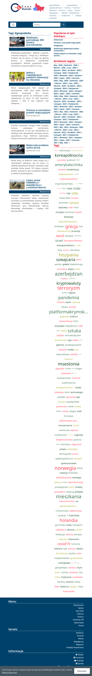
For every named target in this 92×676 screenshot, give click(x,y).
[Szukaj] (46, 25)
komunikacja (66, 321)
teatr (70, 207)
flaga (73, 368)
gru (73, 373)
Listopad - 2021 (60, 135)
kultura (74, 316)
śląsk (69, 188)
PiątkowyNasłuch (69, 178)
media (70, 349)
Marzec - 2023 (61, 114)
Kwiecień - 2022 (76, 127)
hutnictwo (74, 515)
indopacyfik (76, 174)
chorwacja (59, 188)
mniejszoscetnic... (65, 387)
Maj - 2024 (64, 96)
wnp (60, 250)
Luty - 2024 (73, 99)
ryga (72, 562)
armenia (78, 160)
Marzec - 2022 (61, 130)
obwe (75, 340)
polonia (66, 250)
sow (74, 193)
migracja (62, 539)
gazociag (70, 396)
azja (69, 340)
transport (77, 524)
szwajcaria (65, 259)
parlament (61, 406)
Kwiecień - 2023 (76, 112)
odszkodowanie (78, 235)
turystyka (59, 325)
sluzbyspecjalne (73, 344)
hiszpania (68, 254)
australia (72, 278)
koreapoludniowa (73, 240)
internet (76, 377)
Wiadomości (79, 605)
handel (72, 306)
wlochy (69, 534)
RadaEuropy (76, 264)
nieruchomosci (67, 501)
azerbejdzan (68, 273)
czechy (64, 572)
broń (78, 259)
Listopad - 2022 (60, 119)
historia (58, 548)
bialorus (64, 586)
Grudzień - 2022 (74, 117)
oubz (77, 268)
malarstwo (64, 197)
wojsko (73, 586)
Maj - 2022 (64, 127)
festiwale (68, 216)
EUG (76, 321)
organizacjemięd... (64, 183)
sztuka (74, 330)
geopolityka (61, 567)
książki (78, 212)
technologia (76, 392)
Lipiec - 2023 (65, 109)
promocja (62, 193)
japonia (60, 344)
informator (65, 150)
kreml (64, 482)
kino (76, 207)
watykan (69, 235)
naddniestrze (69, 382)
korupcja (68, 415)
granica (77, 439)
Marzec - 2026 (60, 68)
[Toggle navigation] (13, 25)
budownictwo (64, 377)
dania (80, 468)
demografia (65, 453)
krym (79, 567)
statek (78, 406)
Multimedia (79, 622)
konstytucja (62, 553)
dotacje (58, 330)
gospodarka (76, 558)
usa (80, 572)
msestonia (68, 363)
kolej (69, 524)
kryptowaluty (69, 283)
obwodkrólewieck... (69, 221)
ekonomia (73, 539)
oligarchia (76, 444)
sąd (65, 548)
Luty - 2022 (73, 130)
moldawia (77, 577)
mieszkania (68, 496)
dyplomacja (76, 510)
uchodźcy (62, 268)
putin (57, 572)
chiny (57, 577)
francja (61, 401)
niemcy (71, 548)
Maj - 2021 (64, 143)
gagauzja (64, 316)
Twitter (81, 654)
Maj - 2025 (64, 80)
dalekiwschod (66, 174)
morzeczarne (65, 425)
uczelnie (58, 411)
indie (77, 188)
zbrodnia (75, 250)
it (67, 515)
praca (75, 453)
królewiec (59, 226)
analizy (78, 486)
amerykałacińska (69, 164)
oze (79, 245)
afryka (64, 306)
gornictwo (60, 524)
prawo (63, 449)
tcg (78, 562)
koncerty (69, 212)
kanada (78, 534)
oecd (60, 235)
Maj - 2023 (64, 112)
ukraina (61, 581)
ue (77, 501)
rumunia (75, 543)
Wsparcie (80, 644)
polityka (79, 491)
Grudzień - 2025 (74, 70)
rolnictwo (65, 444)
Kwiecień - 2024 (76, 96)
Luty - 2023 (73, 114)
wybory (74, 430)
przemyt (75, 231)
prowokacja (73, 169)
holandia (69, 520)
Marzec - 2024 (61, 99)
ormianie (80, 183)
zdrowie (78, 458)
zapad (63, 330)
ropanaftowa (62, 354)
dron (66, 392)
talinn (75, 562)
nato (79, 553)
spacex (80, 354)
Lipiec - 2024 (65, 93)
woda (78, 387)
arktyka (68, 368)
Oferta (81, 638)
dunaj (76, 183)
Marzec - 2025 (61, 83)
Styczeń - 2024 (60, 101)
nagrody (78, 434)
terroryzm (68, 288)
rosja (80, 586)
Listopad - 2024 (60, 88)
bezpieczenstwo (64, 439)
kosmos (69, 359)
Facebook (80, 657)
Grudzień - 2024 (74, 86)
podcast (71, 159)
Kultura (81, 617)
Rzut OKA (80, 611)
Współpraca (79, 641)
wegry (72, 411)
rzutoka (80, 340)
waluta (58, 264)
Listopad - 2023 (60, 104)
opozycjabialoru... (68, 505)
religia (78, 368)
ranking (70, 491)
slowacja (73, 572)
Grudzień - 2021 (74, 132)
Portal (81, 625)
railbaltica (61, 529)
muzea (74, 197)
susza (74, 202)
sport (71, 486)
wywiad (63, 349)
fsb (75, 373)
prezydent (59, 491)
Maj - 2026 (58, 65)
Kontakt (80, 636)
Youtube (80, 660)
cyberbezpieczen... (68, 420)
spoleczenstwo (68, 463)
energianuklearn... (66, 245)
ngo (68, 193)
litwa (56, 586)
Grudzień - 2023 (74, 101)
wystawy (63, 207)
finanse (61, 302)
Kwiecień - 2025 (76, 80)
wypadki (60, 368)
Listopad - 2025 (60, 73)
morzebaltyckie (73, 335)
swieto (79, 548)
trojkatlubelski (62, 558)
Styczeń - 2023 (60, 117)
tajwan (72, 292)
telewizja (59, 392)
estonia (70, 581)
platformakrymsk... (68, 311)
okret (71, 406)
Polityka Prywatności (75, 647)
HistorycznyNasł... (77, 150)
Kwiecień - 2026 (71, 65)
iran (81, 226)
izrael (59, 240)
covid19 (63, 543)
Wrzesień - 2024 (66, 91)
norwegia (65, 468)
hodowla (58, 444)
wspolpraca (71, 325)
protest (62, 169)
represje (76, 302)
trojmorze (66, 577)
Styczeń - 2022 (60, 132)
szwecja (64, 472)
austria (65, 292)
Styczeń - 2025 (60, 86)
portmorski (61, 340)
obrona (71, 529)
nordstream (60, 434)
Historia (80, 614)
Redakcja (80, 633)
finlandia (73, 472)
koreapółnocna (69, 155)
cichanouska (62, 510)
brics (64, 188)
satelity (74, 354)
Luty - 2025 (73, 83)
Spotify (81, 663)
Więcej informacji (9, 672)
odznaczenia (70, 434)
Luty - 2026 (72, 68)
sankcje (62, 515)
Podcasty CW (78, 619)
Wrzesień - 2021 (66, 137)
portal (78, 529)
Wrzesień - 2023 (66, 106)
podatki (61, 396)
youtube (61, 159)
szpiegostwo (72, 401)
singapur (64, 278)
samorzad (64, 430)
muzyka (60, 212)
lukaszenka (69, 591)
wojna (71, 268)
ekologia (76, 477)
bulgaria (56, 150)
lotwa (77, 581)
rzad (79, 411)
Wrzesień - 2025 (66, 75)
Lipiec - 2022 (65, 124)
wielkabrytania (63, 477)
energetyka (64, 562)
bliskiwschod (64, 231)
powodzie (66, 373)
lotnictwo (63, 202)
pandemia (68, 297)
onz (77, 349)
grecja (71, 226)
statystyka (72, 449)
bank (68, 302)
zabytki (60, 335)
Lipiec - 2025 (65, 78)
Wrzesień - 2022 (66, 122)
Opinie (81, 608)
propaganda (61, 486)
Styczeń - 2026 (60, 70)
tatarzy (57, 482)
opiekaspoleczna (64, 458)
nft (76, 278)
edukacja (60, 534)
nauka (65, 411)
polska (72, 553)
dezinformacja (75, 482)
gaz (78, 396)
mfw (80, 325)
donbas (72, 567)
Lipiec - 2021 (65, 140)
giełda (66, 264)
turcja (76, 425)
